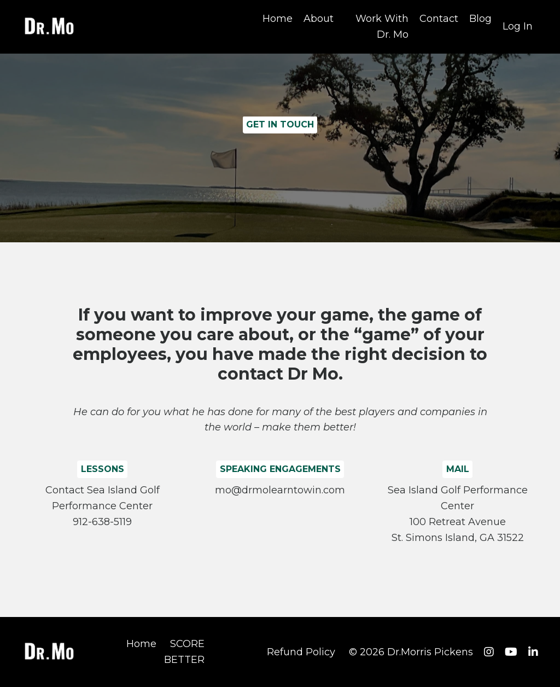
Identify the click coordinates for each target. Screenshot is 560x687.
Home (277, 19)
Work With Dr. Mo (382, 26)
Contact (438, 19)
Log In (518, 26)
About (319, 19)
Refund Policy (301, 652)
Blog (480, 19)
